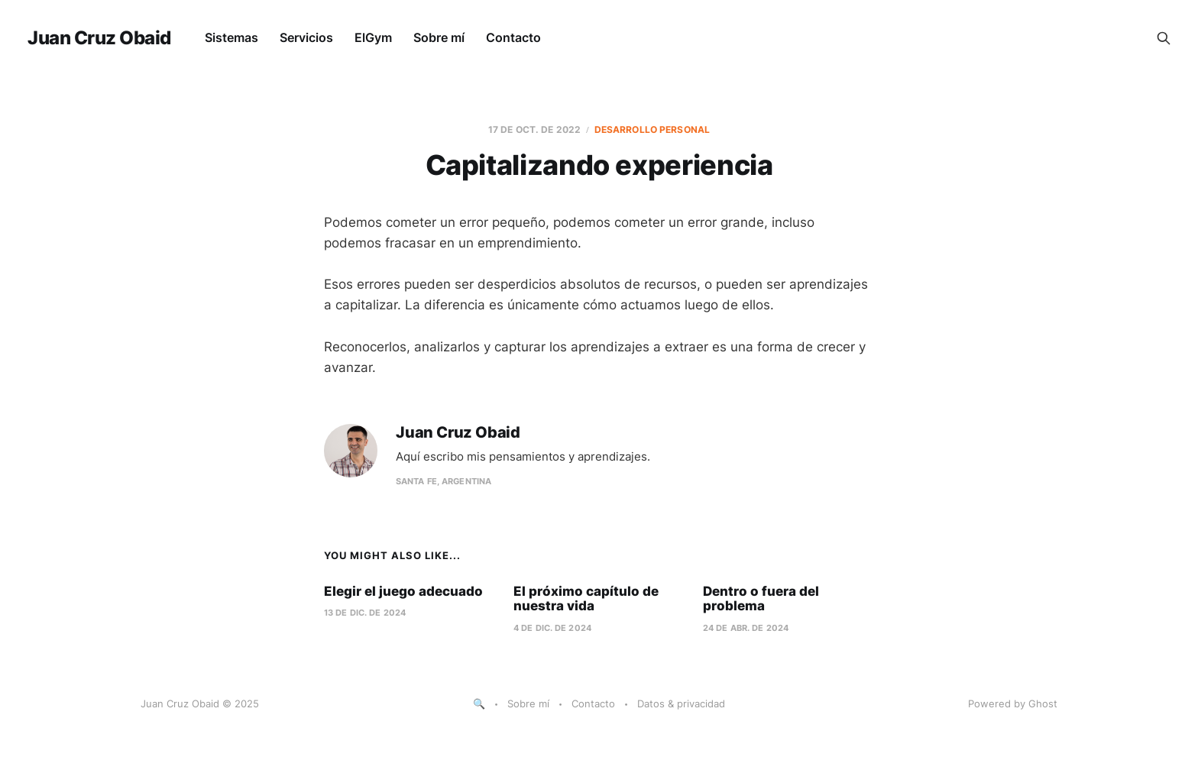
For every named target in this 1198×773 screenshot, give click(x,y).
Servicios (306, 37)
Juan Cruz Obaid (99, 38)
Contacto (513, 37)
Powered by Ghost (1012, 703)
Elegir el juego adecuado (403, 591)
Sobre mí (439, 37)
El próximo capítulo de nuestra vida (586, 599)
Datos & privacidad (681, 703)
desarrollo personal (652, 129)
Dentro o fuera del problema (761, 599)
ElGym (373, 37)
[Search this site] (1163, 38)
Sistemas (231, 37)
